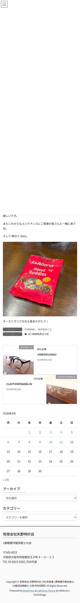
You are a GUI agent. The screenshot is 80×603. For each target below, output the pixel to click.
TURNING (30, 329)
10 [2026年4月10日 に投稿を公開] (50, 442)
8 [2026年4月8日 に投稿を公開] (29, 442)
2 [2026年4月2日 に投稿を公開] (40, 432)
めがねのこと (45, 329)
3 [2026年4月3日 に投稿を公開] (50, 432)
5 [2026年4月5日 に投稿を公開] (72, 432)
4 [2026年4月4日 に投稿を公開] (61, 432)
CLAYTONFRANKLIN (19, 384)
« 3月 (6, 480)
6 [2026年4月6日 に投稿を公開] (8, 442)
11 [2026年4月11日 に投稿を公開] (61, 442)
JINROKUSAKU (46, 354)
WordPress (28, 590)
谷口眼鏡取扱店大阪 (38, 334)
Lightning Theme (46, 590)
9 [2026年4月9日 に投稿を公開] (40, 442)
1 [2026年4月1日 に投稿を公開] (29, 432)
